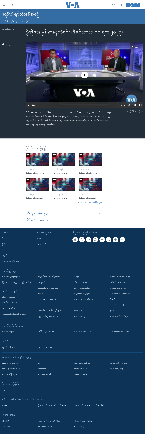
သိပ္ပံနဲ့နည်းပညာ (44, 282)
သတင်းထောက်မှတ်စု (10, 308)
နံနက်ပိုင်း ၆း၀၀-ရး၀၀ (10, 347)
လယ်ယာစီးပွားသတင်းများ (48, 305)
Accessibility (79, 426)
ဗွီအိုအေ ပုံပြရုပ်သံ (81, 374)
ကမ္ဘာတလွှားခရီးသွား (82, 293)
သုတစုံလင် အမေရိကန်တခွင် (121, 293)
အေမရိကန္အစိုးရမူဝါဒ (46, 426)
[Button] (6, 45)
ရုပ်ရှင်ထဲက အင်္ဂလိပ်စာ (83, 331)
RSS (39, 238)
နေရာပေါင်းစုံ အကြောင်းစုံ (120, 305)
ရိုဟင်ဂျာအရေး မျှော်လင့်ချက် (121, 276)
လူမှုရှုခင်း (77, 276)
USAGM (5, 421)
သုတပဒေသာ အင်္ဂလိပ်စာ (119, 331)
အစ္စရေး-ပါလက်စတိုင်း (10, 261)
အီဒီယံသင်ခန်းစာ (8, 331)
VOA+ (4, 405)
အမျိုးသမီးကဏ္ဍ (80, 316)
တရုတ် (4, 255)
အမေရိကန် (6, 250)
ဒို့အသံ (112, 310)
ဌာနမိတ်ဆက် (7, 390)
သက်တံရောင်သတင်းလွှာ (119, 316)
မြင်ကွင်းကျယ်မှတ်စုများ (83, 288)
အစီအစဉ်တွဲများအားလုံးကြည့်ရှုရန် (90, 203)
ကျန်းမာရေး (78, 310)
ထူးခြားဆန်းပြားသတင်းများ (48, 316)
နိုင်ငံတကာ (6, 244)
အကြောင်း (25, 21)
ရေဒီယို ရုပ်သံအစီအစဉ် (11, 368)
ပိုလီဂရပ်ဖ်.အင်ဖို (80, 368)
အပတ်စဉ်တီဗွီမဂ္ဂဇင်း (10, 374)
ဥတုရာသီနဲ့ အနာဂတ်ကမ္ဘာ (48, 288)
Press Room (7, 426)
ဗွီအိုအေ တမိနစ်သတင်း (118, 363)
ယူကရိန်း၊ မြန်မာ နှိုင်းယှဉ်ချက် (49, 310)
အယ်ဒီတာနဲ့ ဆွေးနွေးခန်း (11, 276)
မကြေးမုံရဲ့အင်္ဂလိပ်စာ (46, 331)
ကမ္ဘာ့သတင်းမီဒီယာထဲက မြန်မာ (14, 314)
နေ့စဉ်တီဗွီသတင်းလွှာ (10, 363)
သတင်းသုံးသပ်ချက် (9, 291)
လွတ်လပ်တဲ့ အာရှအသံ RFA (49, 421)
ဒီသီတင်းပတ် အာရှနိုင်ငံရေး (84, 299)
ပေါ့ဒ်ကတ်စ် (41, 244)
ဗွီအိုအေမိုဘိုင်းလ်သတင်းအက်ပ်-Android (89, 405)
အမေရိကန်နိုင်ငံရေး (9, 302)
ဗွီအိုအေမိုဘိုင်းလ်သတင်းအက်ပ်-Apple (52, 405)
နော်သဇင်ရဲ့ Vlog (116, 368)
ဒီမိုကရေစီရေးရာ (8, 297)
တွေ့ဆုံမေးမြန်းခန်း (45, 374)
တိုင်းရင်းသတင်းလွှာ (117, 282)
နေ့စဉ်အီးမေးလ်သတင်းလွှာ (47, 250)
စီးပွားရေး (41, 293)
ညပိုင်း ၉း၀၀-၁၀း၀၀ (46, 347)
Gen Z (112, 299)
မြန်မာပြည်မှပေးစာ (81, 282)
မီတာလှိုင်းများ (43, 390)
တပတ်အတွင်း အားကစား (47, 299)
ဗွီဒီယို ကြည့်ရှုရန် (10, 21)
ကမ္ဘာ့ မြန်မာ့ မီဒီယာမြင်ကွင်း (49, 276)
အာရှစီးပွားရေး (79, 305)
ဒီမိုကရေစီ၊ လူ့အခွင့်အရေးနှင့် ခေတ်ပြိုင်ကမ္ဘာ (16, 284)
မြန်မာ (4, 238)
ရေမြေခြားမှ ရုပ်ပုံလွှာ (82, 363)
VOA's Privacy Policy (83, 421)
